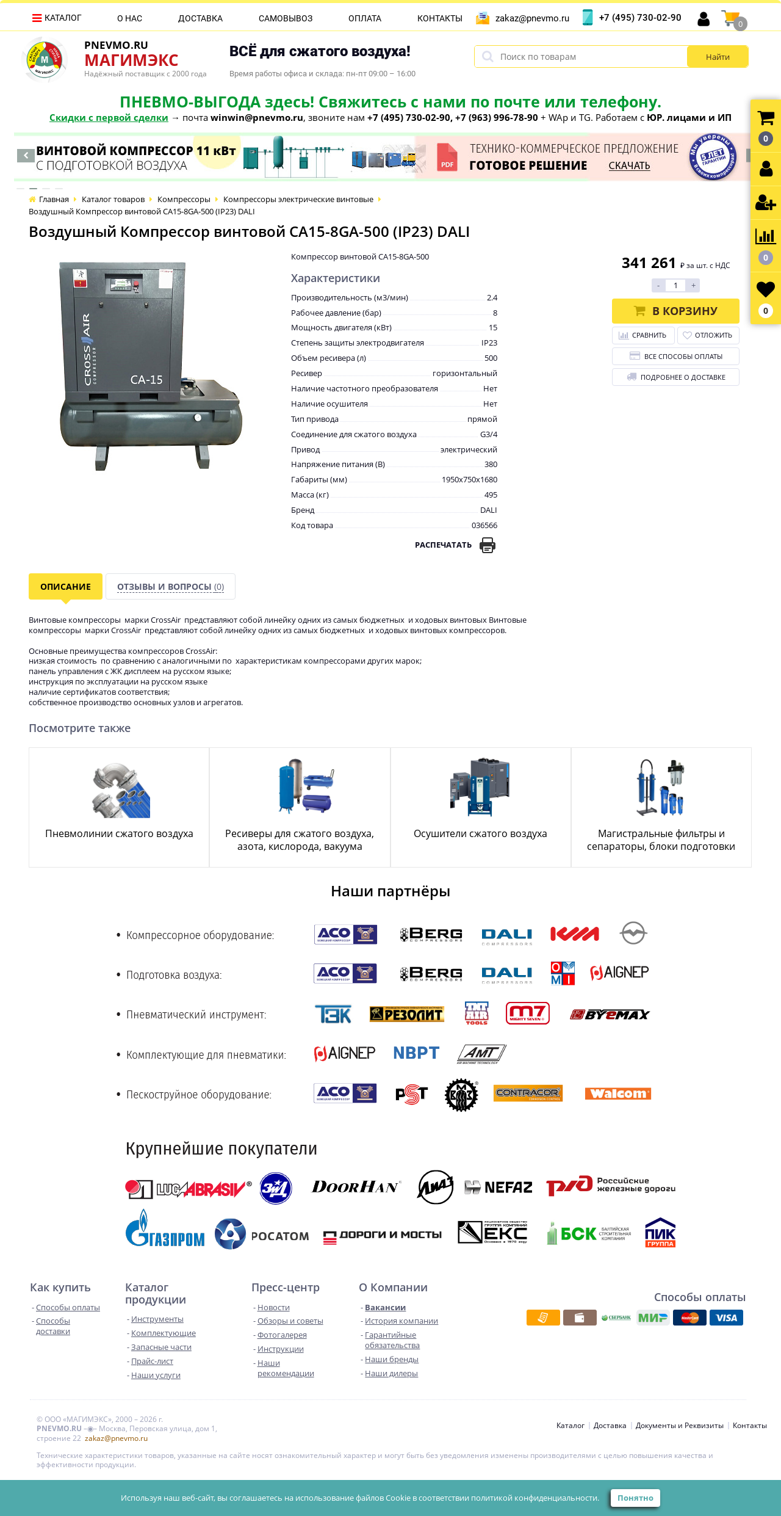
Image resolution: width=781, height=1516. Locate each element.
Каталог (63, 18)
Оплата (364, 18)
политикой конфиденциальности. (535, 1497)
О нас (129, 18)
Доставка (200, 18)
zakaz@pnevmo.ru (532, 18)
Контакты (439, 18)
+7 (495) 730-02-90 (640, 17)
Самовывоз (285, 18)
